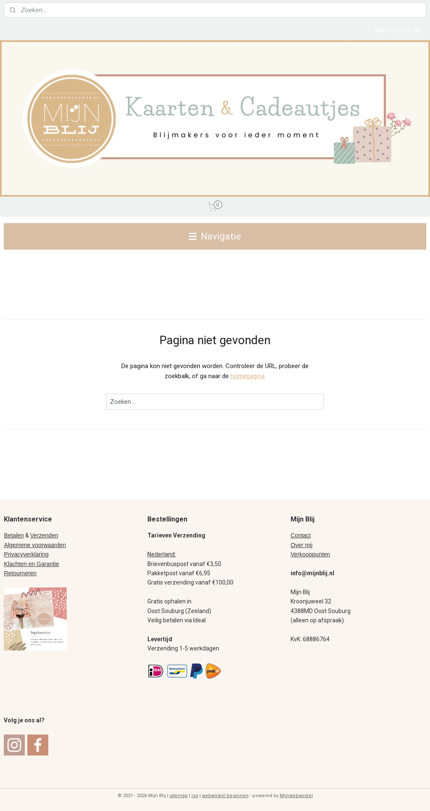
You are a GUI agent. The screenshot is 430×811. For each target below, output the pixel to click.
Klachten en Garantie (31, 564)
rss (194, 795)
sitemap (179, 795)
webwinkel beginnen (225, 795)
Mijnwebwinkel (296, 795)
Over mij (301, 545)
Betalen (14, 535)
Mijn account (398, 30)
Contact (301, 535)
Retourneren (20, 573)
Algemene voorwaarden (35, 545)
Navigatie (215, 236)
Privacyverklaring (26, 554)
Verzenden (44, 535)
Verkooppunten (310, 554)
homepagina (248, 376)
